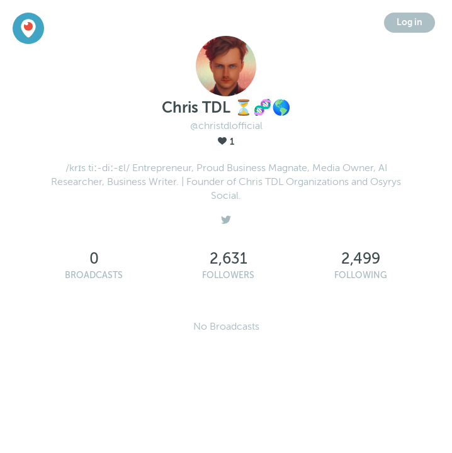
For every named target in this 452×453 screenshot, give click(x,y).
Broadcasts (94, 275)
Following (360, 275)
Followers (228, 275)
